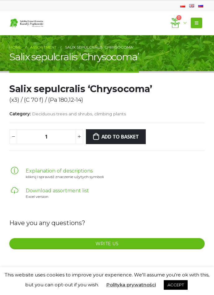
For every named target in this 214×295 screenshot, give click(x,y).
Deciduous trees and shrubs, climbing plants (79, 113)
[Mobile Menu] (196, 23)
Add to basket (120, 136)
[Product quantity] (46, 136)
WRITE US (107, 243)
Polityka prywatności (131, 285)
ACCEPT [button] (175, 284)
